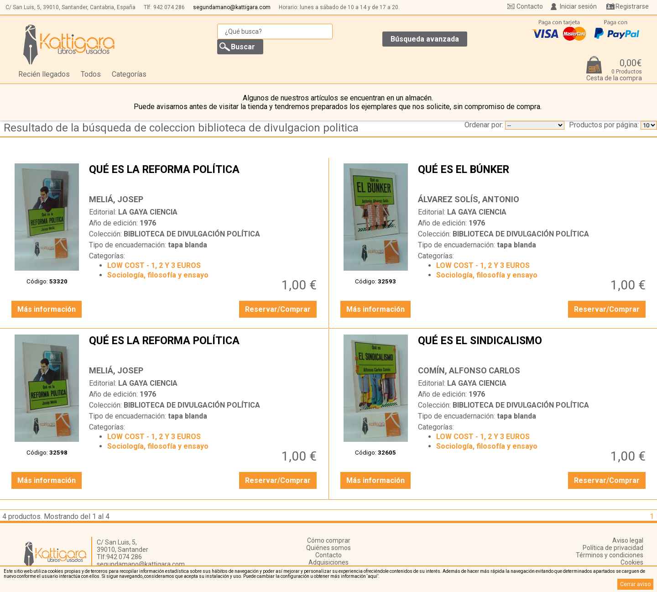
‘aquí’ (372, 576)
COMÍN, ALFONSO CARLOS (469, 370)
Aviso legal (627, 540)
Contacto (529, 6)
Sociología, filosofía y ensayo (158, 275)
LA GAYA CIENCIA (147, 212)
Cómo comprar (328, 540)
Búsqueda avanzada (425, 39)
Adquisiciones (328, 562)
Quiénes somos (328, 547)
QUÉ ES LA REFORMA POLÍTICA (204, 176)
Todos (91, 74)
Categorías (129, 74)
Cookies (631, 562)
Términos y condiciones (609, 555)
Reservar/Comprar (278, 309)
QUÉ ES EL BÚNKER (533, 176)
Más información (46, 309)
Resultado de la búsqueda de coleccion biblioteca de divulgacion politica (181, 127)
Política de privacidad (613, 547)
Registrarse (632, 6)
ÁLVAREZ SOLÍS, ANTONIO (468, 199)
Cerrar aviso (635, 584)
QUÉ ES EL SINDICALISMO (533, 348)
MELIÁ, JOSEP (116, 199)
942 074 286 (169, 7)
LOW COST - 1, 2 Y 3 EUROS (154, 265)
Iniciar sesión (578, 6)
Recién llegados (44, 74)
